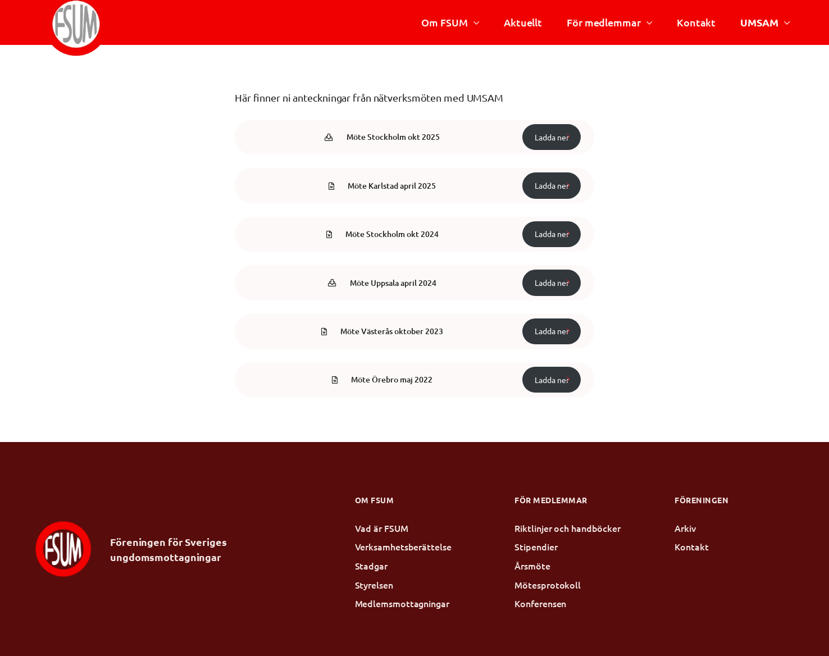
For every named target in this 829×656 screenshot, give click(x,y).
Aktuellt (523, 22)
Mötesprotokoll (547, 584)
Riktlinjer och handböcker (567, 528)
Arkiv (685, 528)
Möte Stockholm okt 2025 (393, 136)
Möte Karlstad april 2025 (392, 185)
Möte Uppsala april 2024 (393, 282)
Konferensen (540, 603)
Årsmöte (532, 565)
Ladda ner (552, 137)
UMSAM (759, 22)
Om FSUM (444, 22)
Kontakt (696, 22)
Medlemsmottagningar (402, 603)
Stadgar (371, 565)
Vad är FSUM (381, 528)
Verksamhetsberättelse (403, 546)
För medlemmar (604, 22)
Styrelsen (374, 584)
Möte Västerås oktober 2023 (391, 331)
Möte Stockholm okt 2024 (392, 234)
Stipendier (535, 546)
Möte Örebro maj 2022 (391, 379)
